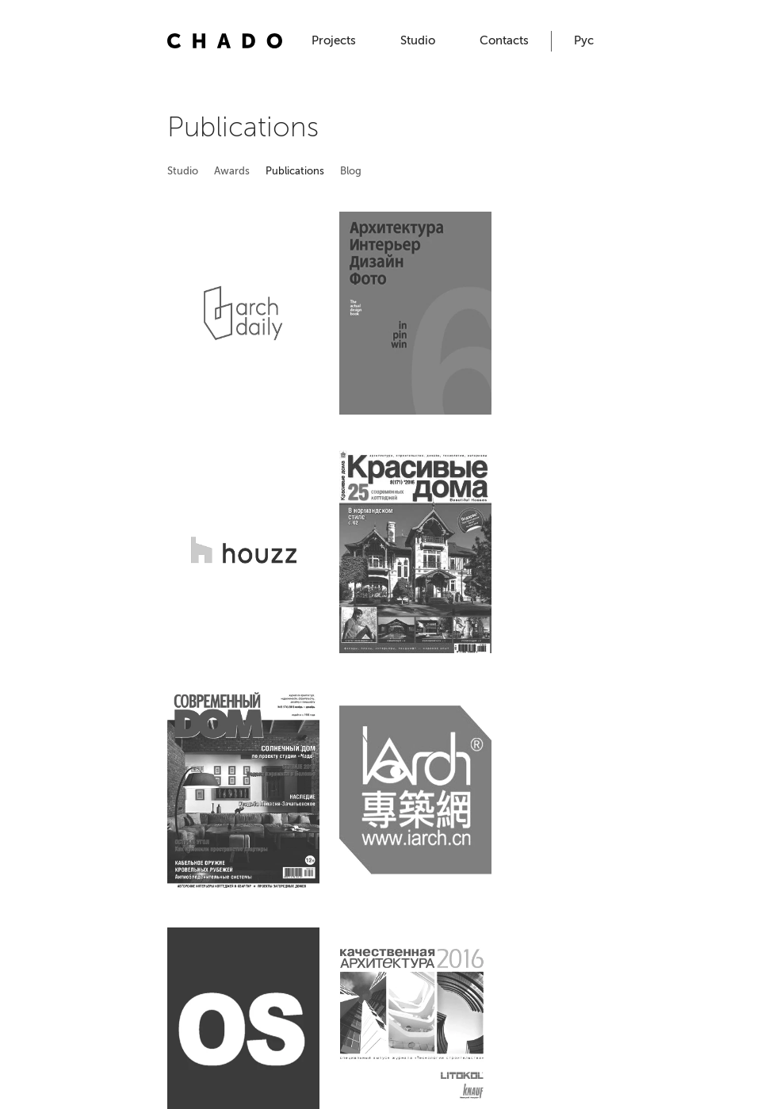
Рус (584, 40)
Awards (232, 171)
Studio (417, 40)
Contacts (504, 40)
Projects (334, 40)
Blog (350, 171)
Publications (295, 171)
